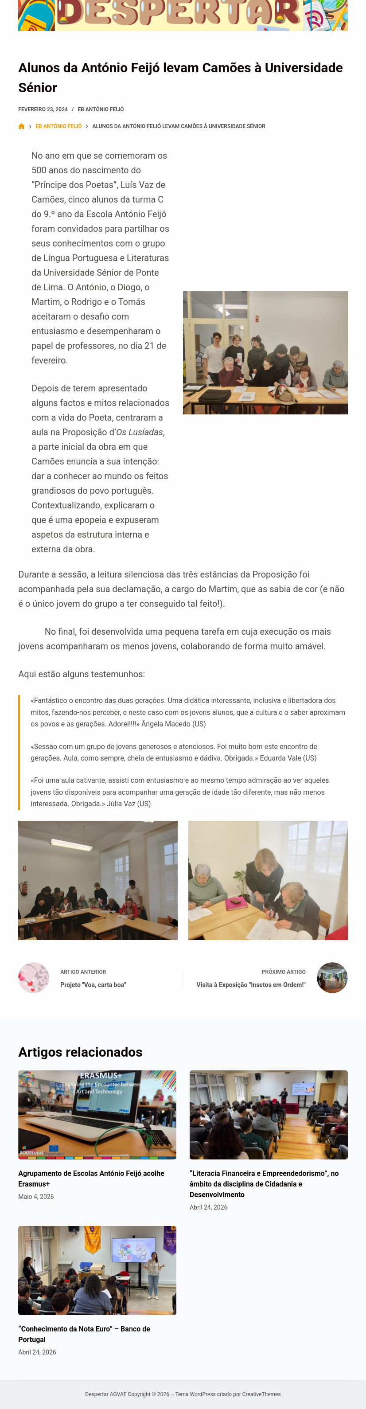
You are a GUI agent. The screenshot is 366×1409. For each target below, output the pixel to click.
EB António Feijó (101, 109)
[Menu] (329, 16)
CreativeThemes (261, 1394)
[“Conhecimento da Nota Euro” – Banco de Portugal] (97, 1270)
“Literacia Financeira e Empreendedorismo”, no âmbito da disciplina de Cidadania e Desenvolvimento (264, 1184)
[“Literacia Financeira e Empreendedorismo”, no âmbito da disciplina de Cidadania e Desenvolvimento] (269, 1114)
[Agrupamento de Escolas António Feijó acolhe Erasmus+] (97, 1114)
